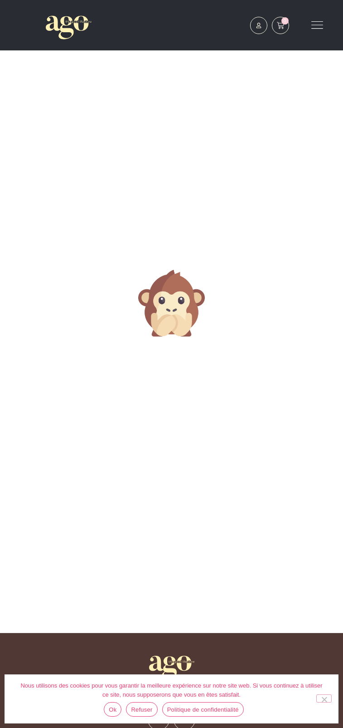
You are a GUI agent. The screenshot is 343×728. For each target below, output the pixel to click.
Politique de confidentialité (203, 709)
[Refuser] (324, 698)
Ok (112, 709)
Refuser (141, 709)
